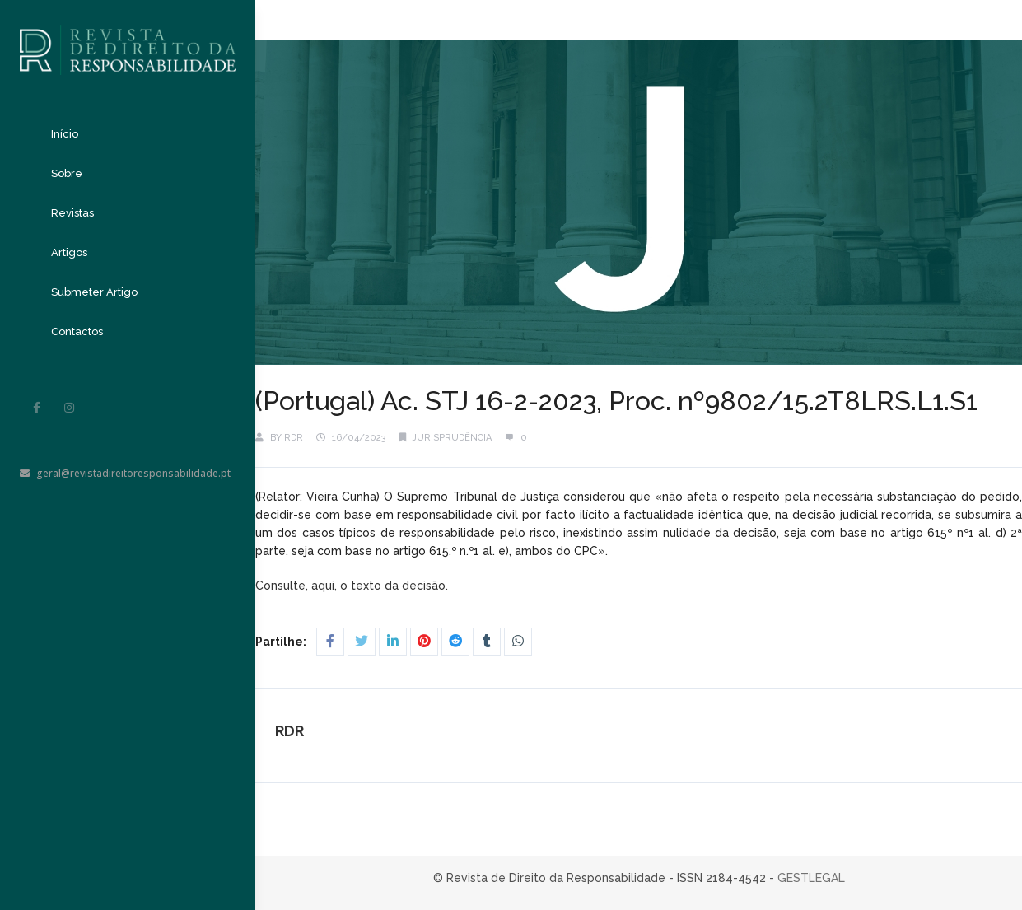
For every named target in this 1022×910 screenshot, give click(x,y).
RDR (293, 437)
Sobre (66, 173)
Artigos (69, 252)
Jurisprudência (452, 437)
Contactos (77, 331)
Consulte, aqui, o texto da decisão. (351, 585)
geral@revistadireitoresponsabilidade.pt (125, 473)
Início (64, 134)
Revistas (72, 213)
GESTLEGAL (811, 877)
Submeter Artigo (94, 292)
